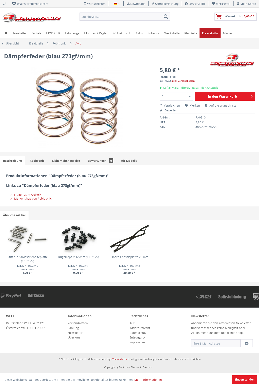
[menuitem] (221, 3)
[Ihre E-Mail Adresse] (216, 343)
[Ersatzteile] (210, 33)
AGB (132, 323)
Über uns (74, 337)
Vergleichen (170, 105)
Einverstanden (245, 379)
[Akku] (139, 33)
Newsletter (75, 333)
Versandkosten (78, 323)
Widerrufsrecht (140, 328)
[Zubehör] (153, 33)
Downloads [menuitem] (136, 4)
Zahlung (73, 328)
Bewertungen (100, 160)
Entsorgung (137, 337)
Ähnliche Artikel (14, 215)
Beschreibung (12, 161)
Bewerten (168, 110)
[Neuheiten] (20, 33)
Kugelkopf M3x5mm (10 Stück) (78, 257)
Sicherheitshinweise (66, 161)
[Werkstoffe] (172, 33)
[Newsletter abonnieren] (246, 343)
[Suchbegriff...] (125, 17)
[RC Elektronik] (121, 33)
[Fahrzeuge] (72, 33)
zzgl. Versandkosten (183, 80)
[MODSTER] (53, 33)
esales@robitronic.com (32, 4)
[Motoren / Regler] (96, 33)
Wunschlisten (95, 4)
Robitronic (37, 161)
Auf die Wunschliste (220, 105)
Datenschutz (138, 333)
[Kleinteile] (191, 33)
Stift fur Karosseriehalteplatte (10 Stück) (27, 259)
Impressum (137, 342)
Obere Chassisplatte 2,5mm (129, 257)
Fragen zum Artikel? (26, 195)
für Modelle (129, 161)
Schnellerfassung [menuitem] (165, 4)
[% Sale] (37, 33)
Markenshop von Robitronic (31, 198)
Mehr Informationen (148, 380)
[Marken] (228, 33)
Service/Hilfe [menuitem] (195, 4)
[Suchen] (166, 17)
